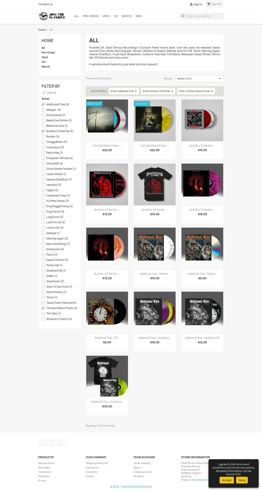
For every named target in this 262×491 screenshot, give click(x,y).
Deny (242, 480)
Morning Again (57, 238)
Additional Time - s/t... (107, 337)
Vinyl (106, 16)
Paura (52, 254)
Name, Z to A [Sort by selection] (199, 79)
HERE (237, 474)
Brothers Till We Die (60, 131)
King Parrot (55, 211)
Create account (143, 471)
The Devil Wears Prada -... (107, 145)
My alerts (139, 476)
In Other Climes (57, 201)
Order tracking (142, 463)
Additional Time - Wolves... (155, 273)
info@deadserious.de (203, 479)
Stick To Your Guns (59, 286)
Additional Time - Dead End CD (202, 337)
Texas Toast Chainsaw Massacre (61, 303)
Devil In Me (54, 153)
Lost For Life (55, 222)
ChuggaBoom (56, 142)
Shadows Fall (56, 270)
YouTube (56, 442)
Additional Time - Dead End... (155, 337)
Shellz (51, 276)
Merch (127, 16)
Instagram (64, 442)
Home (48, 40)
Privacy (42, 480)
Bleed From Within (59, 120)
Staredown (55, 281)
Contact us (45, 4)
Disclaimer (44, 476)
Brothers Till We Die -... (107, 209)
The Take (53, 313)
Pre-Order (91, 16)
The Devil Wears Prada (61, 308)
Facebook (42, 442)
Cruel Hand (55, 147)
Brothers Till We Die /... (202, 145)
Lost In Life (55, 227)
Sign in (137, 467)
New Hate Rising (58, 244)
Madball (53, 233)
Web (139, 16)
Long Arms (54, 217)
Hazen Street (56, 174)
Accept (226, 480)
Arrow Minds (56, 115)
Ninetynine (55, 249)
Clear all (49, 92)
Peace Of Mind (57, 260)
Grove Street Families (61, 169)
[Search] (202, 16)
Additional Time (58, 104)
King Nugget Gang (59, 206)
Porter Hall (54, 265)
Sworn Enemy (56, 292)
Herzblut (53, 185)
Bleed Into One (57, 126)
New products (46, 463)
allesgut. (53, 110)
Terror (52, 297)
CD (116, 16)
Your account (144, 457)
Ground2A (54, 163)
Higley (52, 190)
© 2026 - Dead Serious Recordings (131, 486)
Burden (52, 136)
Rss (49, 442)
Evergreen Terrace (59, 158)
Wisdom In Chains (59, 319)
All (76, 16)
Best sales (44, 467)
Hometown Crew (58, 195)
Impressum (44, 471)
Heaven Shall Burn (59, 179)
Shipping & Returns (97, 463)
